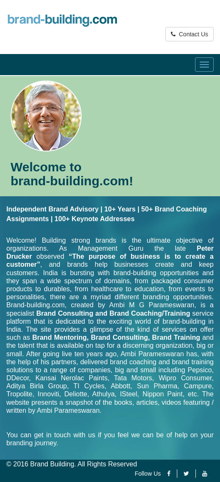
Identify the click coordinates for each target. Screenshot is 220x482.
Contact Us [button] (189, 34)
